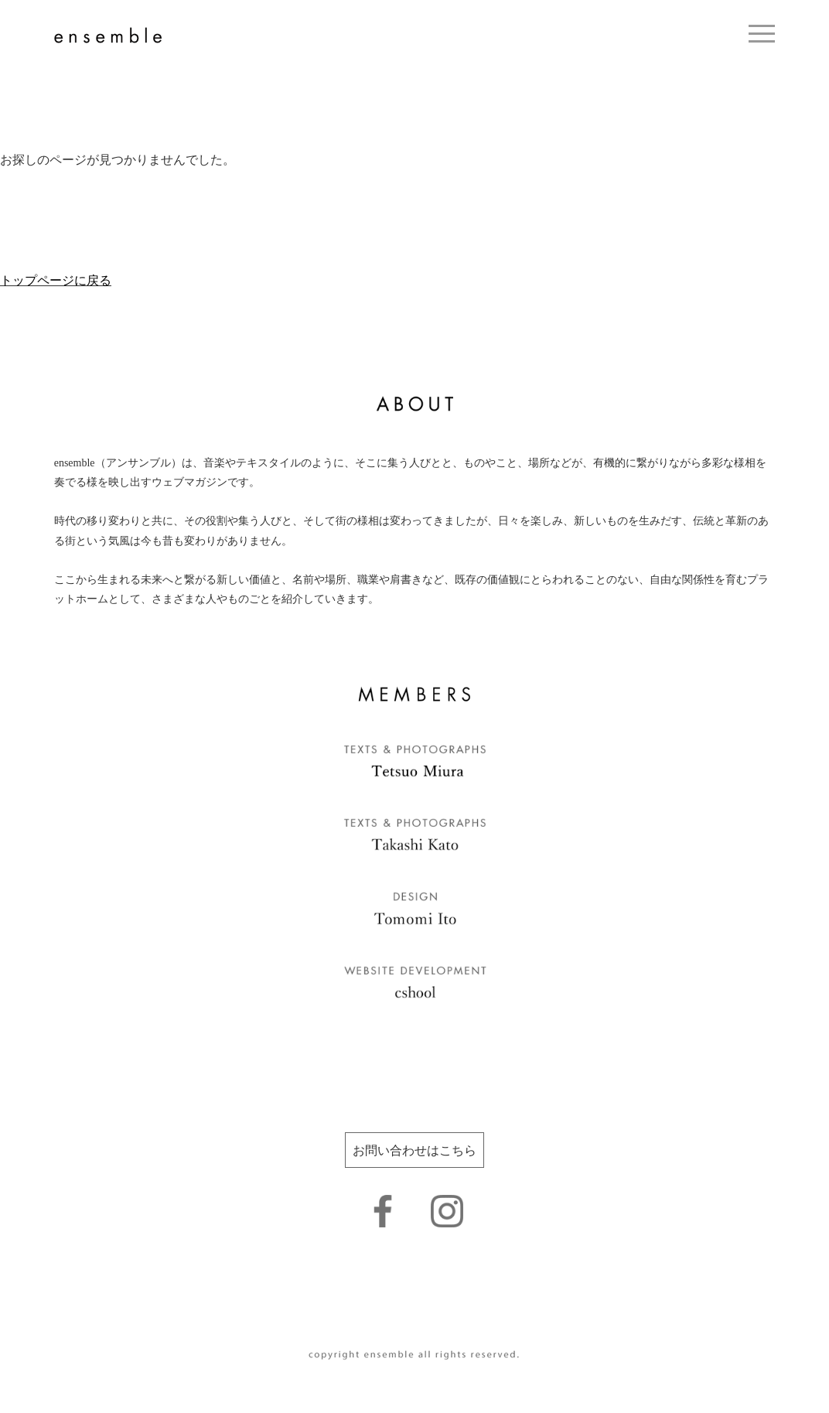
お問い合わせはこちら (414, 1150)
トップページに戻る (55, 280)
